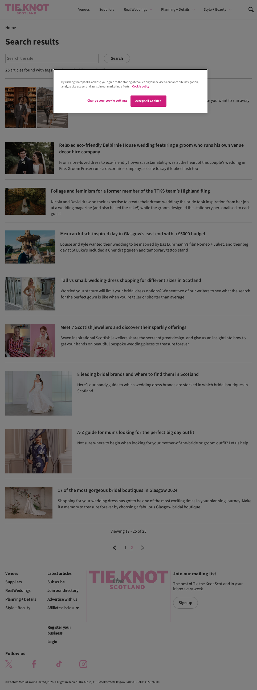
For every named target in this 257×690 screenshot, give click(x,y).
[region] (130, 91)
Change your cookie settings (107, 100)
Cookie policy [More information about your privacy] (140, 86)
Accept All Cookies (148, 101)
